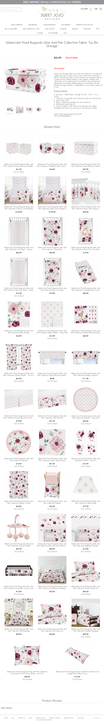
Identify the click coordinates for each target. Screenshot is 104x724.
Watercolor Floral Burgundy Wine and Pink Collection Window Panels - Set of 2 (18, 374)
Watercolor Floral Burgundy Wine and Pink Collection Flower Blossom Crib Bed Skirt (19, 417)
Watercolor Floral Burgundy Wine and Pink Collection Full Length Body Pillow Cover (77, 672)
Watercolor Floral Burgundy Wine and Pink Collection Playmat (18, 459)
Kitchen (40, 33)
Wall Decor (49, 29)
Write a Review (6, 708)
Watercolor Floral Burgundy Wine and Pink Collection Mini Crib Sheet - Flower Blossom (19, 289)
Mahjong (87, 29)
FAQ (13, 718)
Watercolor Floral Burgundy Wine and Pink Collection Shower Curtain (18, 502)
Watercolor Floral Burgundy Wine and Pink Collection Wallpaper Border (85, 545)
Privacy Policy (41, 718)
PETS (97, 29)
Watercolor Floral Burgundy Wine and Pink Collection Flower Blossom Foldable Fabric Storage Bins (19, 165)
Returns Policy (69, 718)
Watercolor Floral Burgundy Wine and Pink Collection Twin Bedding (18, 630)
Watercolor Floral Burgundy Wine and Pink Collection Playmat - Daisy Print (85, 417)
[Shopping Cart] (101, 9)
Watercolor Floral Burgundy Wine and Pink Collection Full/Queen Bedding (52, 587)
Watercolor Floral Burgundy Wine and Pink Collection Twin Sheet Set (52, 630)
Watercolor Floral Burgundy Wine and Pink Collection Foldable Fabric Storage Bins (52, 165)
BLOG (30, 718)
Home (6, 718)
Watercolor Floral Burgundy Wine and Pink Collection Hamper (52, 502)
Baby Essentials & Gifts (31, 29)
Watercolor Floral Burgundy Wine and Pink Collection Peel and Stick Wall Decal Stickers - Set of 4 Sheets (52, 545)
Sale (65, 33)
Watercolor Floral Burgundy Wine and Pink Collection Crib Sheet (52, 248)
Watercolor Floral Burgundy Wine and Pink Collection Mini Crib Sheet (52, 289)
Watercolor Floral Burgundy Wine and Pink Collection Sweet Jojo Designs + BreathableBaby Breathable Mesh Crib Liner (86, 208)
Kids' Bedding (66, 25)
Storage (63, 29)
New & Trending (17, 25)
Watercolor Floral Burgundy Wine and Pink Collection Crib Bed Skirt (52, 417)
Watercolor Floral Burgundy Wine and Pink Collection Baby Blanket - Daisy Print (52, 332)
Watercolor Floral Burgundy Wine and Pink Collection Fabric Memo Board (52, 459)
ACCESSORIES (53, 33)
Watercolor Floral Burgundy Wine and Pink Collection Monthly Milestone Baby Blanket (85, 332)
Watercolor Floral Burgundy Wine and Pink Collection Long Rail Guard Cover (19, 587)
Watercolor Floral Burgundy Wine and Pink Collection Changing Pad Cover (85, 289)
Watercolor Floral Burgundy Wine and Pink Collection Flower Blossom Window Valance (52, 374)
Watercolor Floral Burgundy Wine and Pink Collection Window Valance (85, 374)
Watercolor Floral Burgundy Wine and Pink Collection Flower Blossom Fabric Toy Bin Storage (85, 165)
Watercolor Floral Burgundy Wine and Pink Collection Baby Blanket (18, 332)
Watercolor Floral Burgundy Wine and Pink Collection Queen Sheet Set (85, 587)
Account (84, 9)
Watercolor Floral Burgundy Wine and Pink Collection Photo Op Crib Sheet (85, 248)
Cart (96, 9)
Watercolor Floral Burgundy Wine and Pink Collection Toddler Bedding (85, 630)
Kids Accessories (11, 29)
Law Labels (80, 718)
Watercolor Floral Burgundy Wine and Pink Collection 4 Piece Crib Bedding (18, 208)
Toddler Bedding (49, 25)
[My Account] (91, 9)
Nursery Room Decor (84, 25)
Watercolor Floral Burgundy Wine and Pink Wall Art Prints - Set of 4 (85, 459)
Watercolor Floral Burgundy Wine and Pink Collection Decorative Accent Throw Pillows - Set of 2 (27, 672)
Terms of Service (54, 718)
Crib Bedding (32, 25)
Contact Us (21, 718)
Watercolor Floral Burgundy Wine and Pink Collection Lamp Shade (85, 502)
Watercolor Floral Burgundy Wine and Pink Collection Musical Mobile (18, 545)
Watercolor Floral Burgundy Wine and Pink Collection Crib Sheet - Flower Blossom (18, 248)
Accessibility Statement (44, 720)
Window (75, 29)
